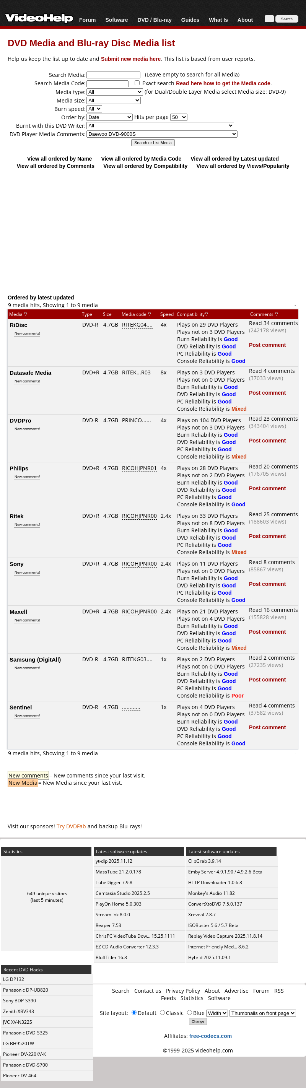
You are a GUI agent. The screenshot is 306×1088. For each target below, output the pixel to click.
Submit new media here (131, 58)
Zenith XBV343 (18, 1011)
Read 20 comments (273, 466)
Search (121, 990)
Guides (190, 19)
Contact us (147, 990)
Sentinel (21, 707)
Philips (19, 468)
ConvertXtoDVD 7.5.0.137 (215, 904)
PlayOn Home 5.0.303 (119, 904)
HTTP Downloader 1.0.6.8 (215, 882)
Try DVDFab (71, 826)
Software (116, 19)
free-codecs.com (210, 1035)
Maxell (18, 611)
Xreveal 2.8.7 (202, 914)
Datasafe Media (30, 372)
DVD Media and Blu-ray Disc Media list (91, 42)
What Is (218, 19)
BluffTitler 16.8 (111, 957)
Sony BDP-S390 (19, 1000)
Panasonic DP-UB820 (25, 990)
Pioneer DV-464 (19, 1075)
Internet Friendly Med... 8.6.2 (218, 946)
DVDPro (20, 420)
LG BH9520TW (18, 1043)
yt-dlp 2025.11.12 (114, 861)
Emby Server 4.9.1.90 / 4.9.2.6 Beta (225, 871)
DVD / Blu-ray (154, 19)
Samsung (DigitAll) (35, 659)
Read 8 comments (272, 562)
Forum (87, 19)
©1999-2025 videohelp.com (198, 1050)
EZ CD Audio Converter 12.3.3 (127, 946)
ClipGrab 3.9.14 (204, 861)
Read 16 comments (273, 609)
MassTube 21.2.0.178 (118, 871)
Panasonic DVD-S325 (25, 1032)
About (245, 19)
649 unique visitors (47, 893)
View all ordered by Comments (55, 165)
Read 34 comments (273, 323)
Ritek (17, 516)
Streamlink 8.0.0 (113, 914)
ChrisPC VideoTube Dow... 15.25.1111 (135, 936)
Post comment (267, 344)
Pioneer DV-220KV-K (24, 1054)
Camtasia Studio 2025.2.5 (123, 893)
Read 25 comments (273, 514)
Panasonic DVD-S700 (25, 1065)
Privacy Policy (183, 990)
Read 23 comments (273, 418)
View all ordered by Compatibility (145, 165)
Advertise (237, 990)
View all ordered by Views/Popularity (243, 165)
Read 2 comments (272, 657)
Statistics (192, 998)
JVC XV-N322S (17, 1022)
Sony (17, 564)
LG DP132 (13, 979)
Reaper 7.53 (108, 925)
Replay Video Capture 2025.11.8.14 (225, 936)
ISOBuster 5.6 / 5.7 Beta (213, 925)
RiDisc (19, 325)
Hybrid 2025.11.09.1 (209, 957)
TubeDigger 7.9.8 (114, 882)
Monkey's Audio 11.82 (211, 893)
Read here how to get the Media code (223, 83)
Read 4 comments (272, 370)
